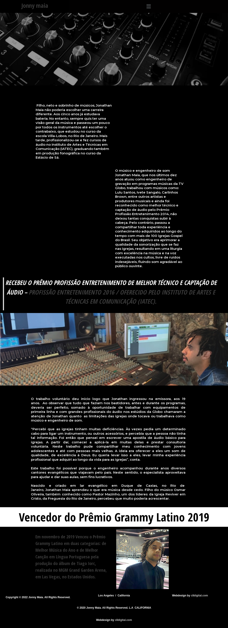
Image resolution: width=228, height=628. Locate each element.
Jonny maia (34, 5)
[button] (148, 6)
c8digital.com (199, 595)
